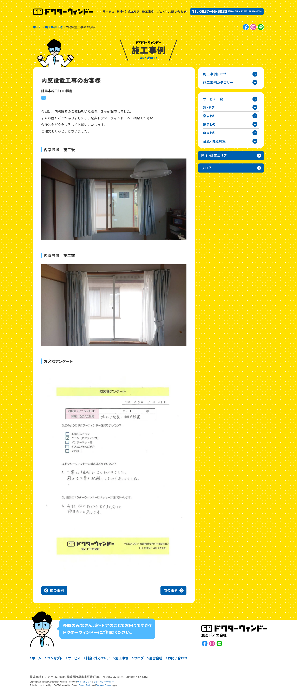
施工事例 (148, 11)
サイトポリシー (84, 682)
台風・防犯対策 (214, 141)
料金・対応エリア (128, 11)
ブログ (161, 11)
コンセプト (54, 658)
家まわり (209, 124)
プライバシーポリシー (104, 682)
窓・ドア (209, 107)
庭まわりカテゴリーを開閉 (255, 133)
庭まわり (209, 132)
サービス (108, 11)
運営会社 (155, 658)
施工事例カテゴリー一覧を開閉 (255, 82)
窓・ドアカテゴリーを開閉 (255, 107)
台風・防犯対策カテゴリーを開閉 (255, 141)
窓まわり (209, 115)
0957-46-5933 (213, 11)
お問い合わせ (177, 11)
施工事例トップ (214, 73)
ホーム (36, 658)
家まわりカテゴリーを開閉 (255, 124)
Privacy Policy (85, 685)
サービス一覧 (213, 98)
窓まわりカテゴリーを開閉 (255, 116)
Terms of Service (103, 685)
